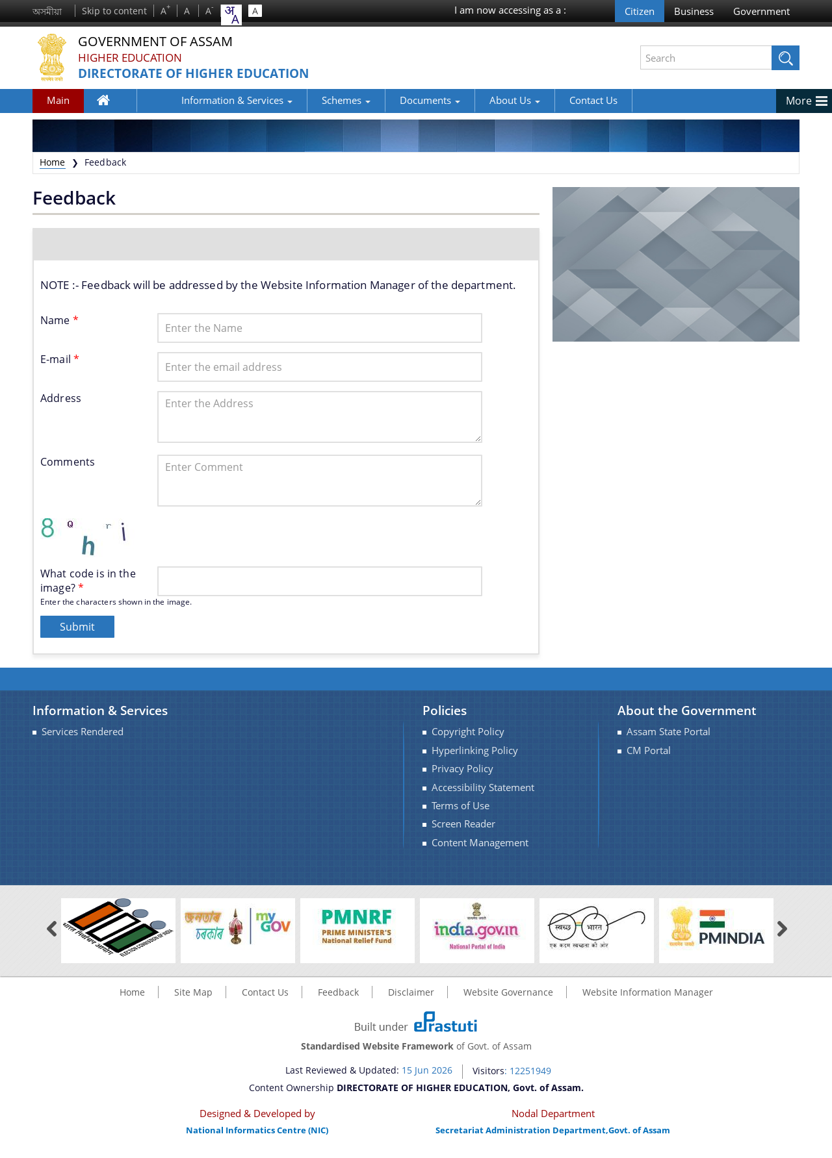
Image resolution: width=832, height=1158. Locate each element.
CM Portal (649, 750)
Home (111, 102)
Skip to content (114, 11)
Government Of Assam (163, 42)
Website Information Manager (647, 992)
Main (58, 100)
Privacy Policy (462, 768)
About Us (472, 100)
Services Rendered (83, 731)
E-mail (59, 359)
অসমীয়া (47, 11)
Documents (388, 100)
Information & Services (194, 100)
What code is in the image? (88, 580)
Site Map (193, 992)
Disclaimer (411, 992)
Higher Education (133, 58)
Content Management (480, 843)
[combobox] (231, 15)
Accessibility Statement (483, 787)
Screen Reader (463, 824)
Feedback (338, 992)
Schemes (304, 100)
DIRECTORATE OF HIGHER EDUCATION (199, 74)
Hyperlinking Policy (475, 750)
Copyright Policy (468, 731)
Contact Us (551, 100)
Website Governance (508, 992)
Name (59, 320)
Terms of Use (460, 805)
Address (60, 398)
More (799, 101)
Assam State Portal (668, 731)
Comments (67, 462)
